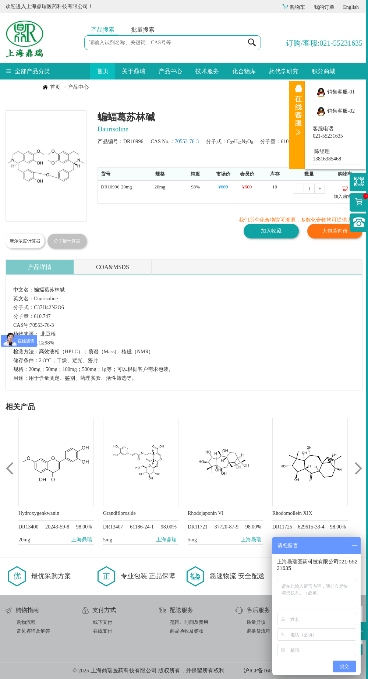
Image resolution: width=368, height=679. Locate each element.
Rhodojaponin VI (205, 513)
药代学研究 (283, 71)
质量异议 (256, 622)
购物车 (293, 7)
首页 (103, 71)
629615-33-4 (311, 527)
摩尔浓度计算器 (25, 241)
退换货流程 (258, 631)
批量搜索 (143, 29)
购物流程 (26, 622)
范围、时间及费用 (189, 622)
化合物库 (244, 71)
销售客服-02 (335, 111)
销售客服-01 (335, 92)
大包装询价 (335, 231)
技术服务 (207, 71)
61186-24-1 (142, 527)
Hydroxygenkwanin (38, 513)
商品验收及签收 (187, 631)
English (351, 7)
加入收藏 (271, 231)
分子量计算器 (67, 241)
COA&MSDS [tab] (112, 267)
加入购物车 (345, 192)
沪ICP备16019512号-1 (270, 670)
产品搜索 (102, 29)
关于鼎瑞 (133, 71)
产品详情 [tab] (40, 267)
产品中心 (170, 71)
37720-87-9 (226, 527)
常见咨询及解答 (33, 631)
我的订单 (324, 7)
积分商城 (323, 71)
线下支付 (102, 622)
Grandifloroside (119, 513)
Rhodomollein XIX (292, 513)
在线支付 (102, 631)
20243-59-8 (57, 527)
